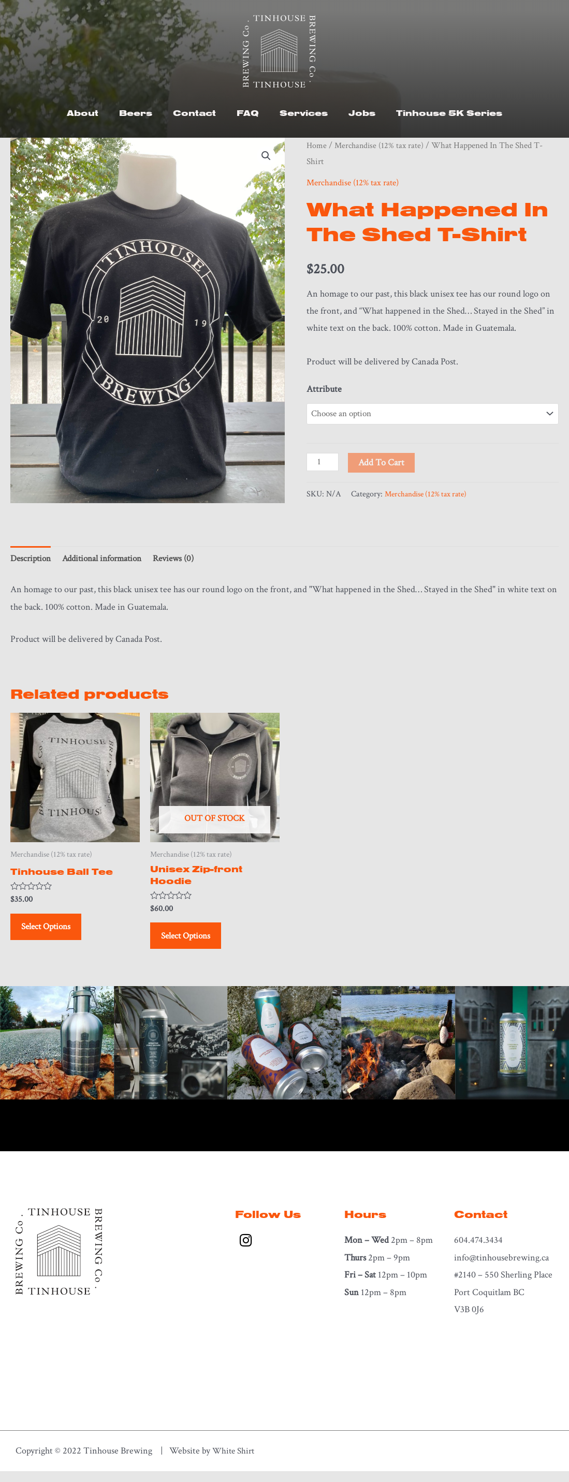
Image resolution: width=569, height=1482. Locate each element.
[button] (266, 156)
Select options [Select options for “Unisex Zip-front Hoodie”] (193, 943)
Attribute (324, 389)
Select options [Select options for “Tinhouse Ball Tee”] (53, 932)
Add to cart (383, 463)
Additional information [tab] (109, 560)
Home (317, 145)
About (82, 113)
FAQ (248, 113)
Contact (194, 113)
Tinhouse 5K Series (449, 113)
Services (304, 113)
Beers (135, 113)
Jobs (361, 113)
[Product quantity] (323, 463)
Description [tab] (32, 560)
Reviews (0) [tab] (185, 560)
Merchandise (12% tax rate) (381, 145)
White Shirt (234, 1462)
